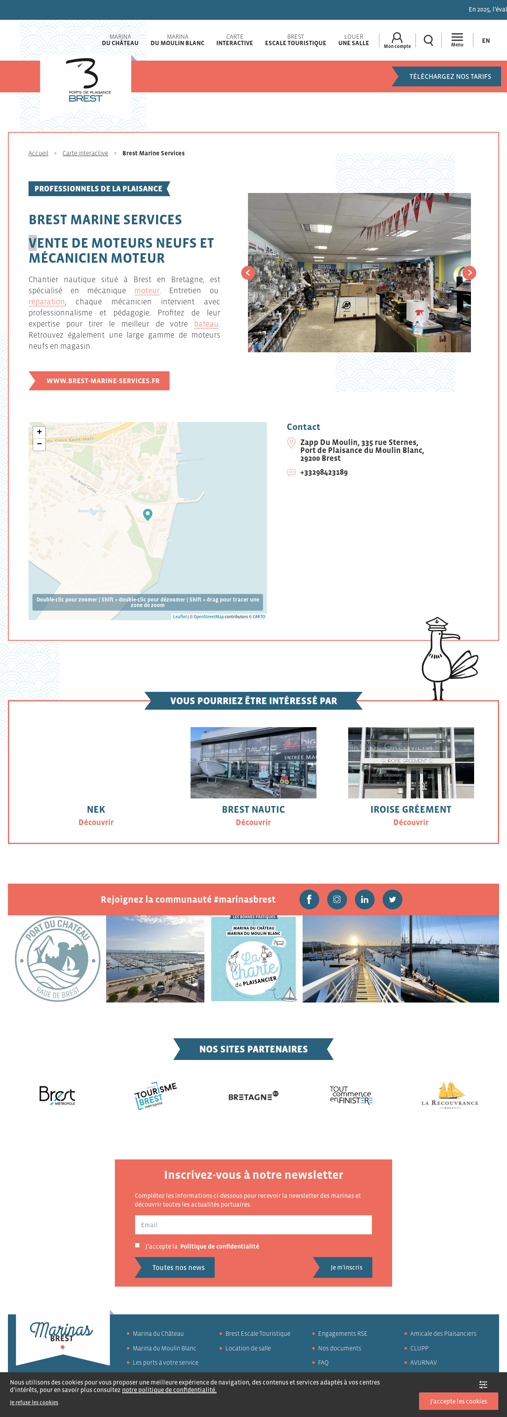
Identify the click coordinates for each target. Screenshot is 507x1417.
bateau (206, 323)
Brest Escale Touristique (257, 1333)
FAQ (323, 1362)
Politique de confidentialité (219, 1246)
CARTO (259, 616)
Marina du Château (158, 1333)
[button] (248, 273)
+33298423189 (324, 472)
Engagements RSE (343, 1333)
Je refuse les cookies (34, 1402)
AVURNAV (423, 1362)
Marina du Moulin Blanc (164, 1348)
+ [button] (39, 433)
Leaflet (180, 616)
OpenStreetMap (209, 616)
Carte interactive (85, 153)
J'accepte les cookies (458, 1401)
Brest (295, 39)
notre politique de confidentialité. (169, 1389)
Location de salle (248, 1348)
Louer (353, 39)
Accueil (38, 153)
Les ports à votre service (165, 1362)
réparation (47, 301)
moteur (147, 290)
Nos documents (339, 1348)
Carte (234, 39)
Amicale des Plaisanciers (443, 1333)
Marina (120, 39)
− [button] (39, 445)
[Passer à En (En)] (486, 40)
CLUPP (419, 1348)
